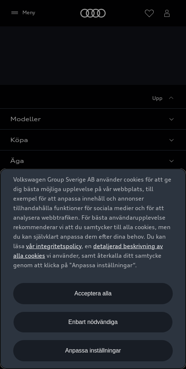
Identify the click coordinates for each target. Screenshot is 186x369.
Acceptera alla (93, 293)
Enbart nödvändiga (92, 322)
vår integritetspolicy (53, 246)
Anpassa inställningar (93, 350)
